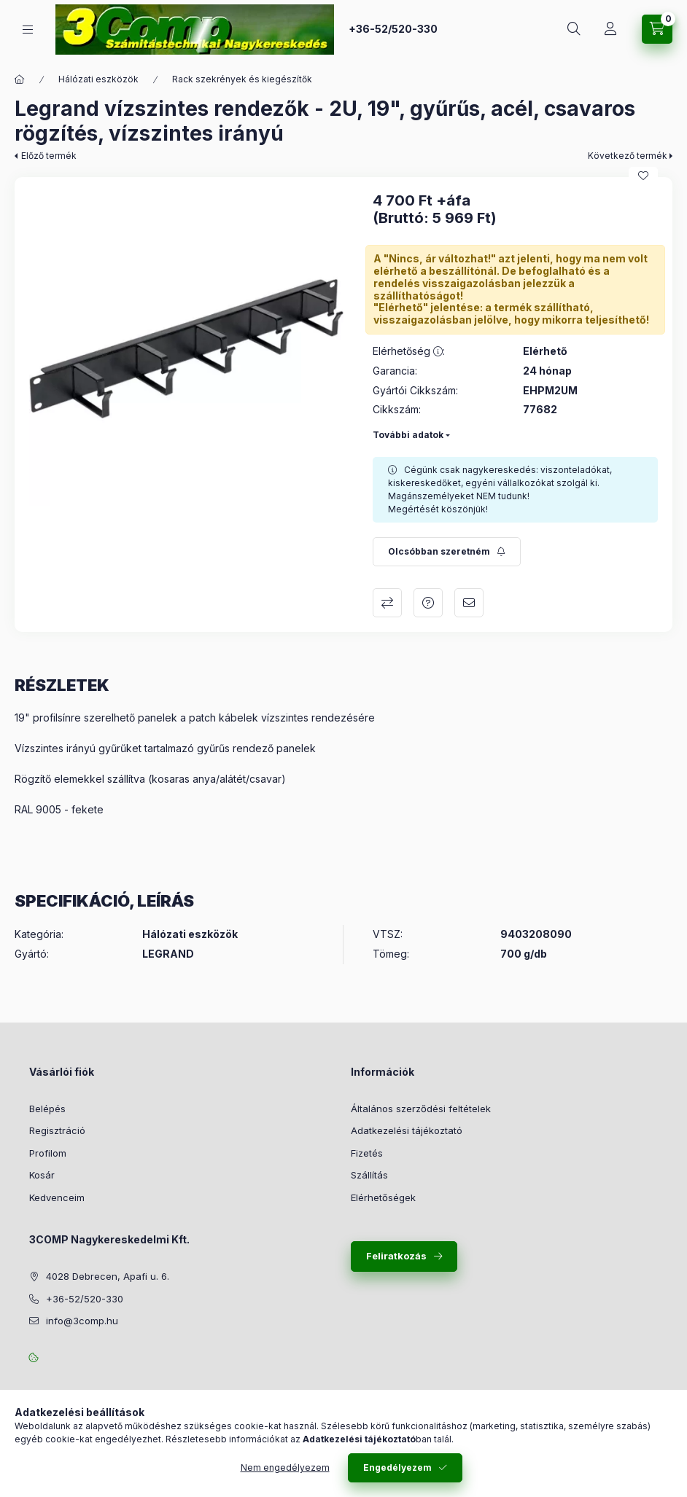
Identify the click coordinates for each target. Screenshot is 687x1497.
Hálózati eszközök (98, 79)
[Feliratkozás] (447, 551)
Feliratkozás (396, 1256)
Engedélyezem (397, 1467)
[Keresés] (574, 29)
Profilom (47, 1153)
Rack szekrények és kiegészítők (242, 79)
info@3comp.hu (82, 1320)
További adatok (408, 434)
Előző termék (49, 155)
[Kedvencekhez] (643, 175)
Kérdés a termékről (428, 602)
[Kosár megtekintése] (657, 29)
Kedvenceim (57, 1197)
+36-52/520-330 (393, 29)
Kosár (42, 1175)
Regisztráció (57, 1130)
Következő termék (627, 155)
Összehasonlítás (387, 602)
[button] (186, 349)
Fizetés (367, 1153)
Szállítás (369, 1175)
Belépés (47, 1108)
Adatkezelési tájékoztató (406, 1130)
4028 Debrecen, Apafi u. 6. (107, 1276)
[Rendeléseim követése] (610, 29)
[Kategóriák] (28, 29)
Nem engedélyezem (285, 1467)
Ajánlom (469, 602)
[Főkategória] (20, 79)
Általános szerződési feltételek (421, 1108)
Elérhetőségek (383, 1197)
